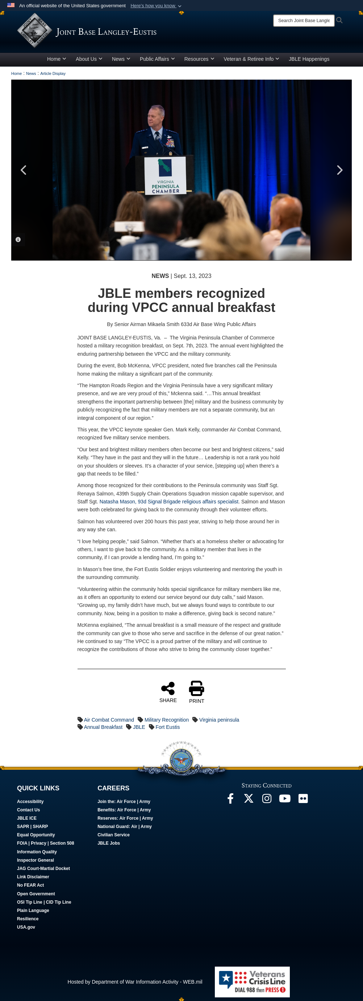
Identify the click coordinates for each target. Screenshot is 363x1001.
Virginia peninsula (219, 720)
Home (56, 59)
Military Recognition (167, 720)
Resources (199, 59)
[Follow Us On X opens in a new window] (248, 800)
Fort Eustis (168, 727)
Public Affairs (157, 59)
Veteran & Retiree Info (252, 59)
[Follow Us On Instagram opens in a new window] (267, 800)
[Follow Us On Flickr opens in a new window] (303, 800)
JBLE (139, 727)
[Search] (304, 20)
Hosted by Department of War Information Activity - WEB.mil (135, 982)
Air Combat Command (109, 720)
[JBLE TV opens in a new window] (285, 800)
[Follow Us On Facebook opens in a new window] (230, 800)
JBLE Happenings (309, 59)
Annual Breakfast (103, 727)
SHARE (168, 692)
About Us (89, 59)
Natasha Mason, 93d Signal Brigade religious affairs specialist (169, 501)
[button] (156, 5)
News (121, 59)
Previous (24, 170)
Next (339, 170)
